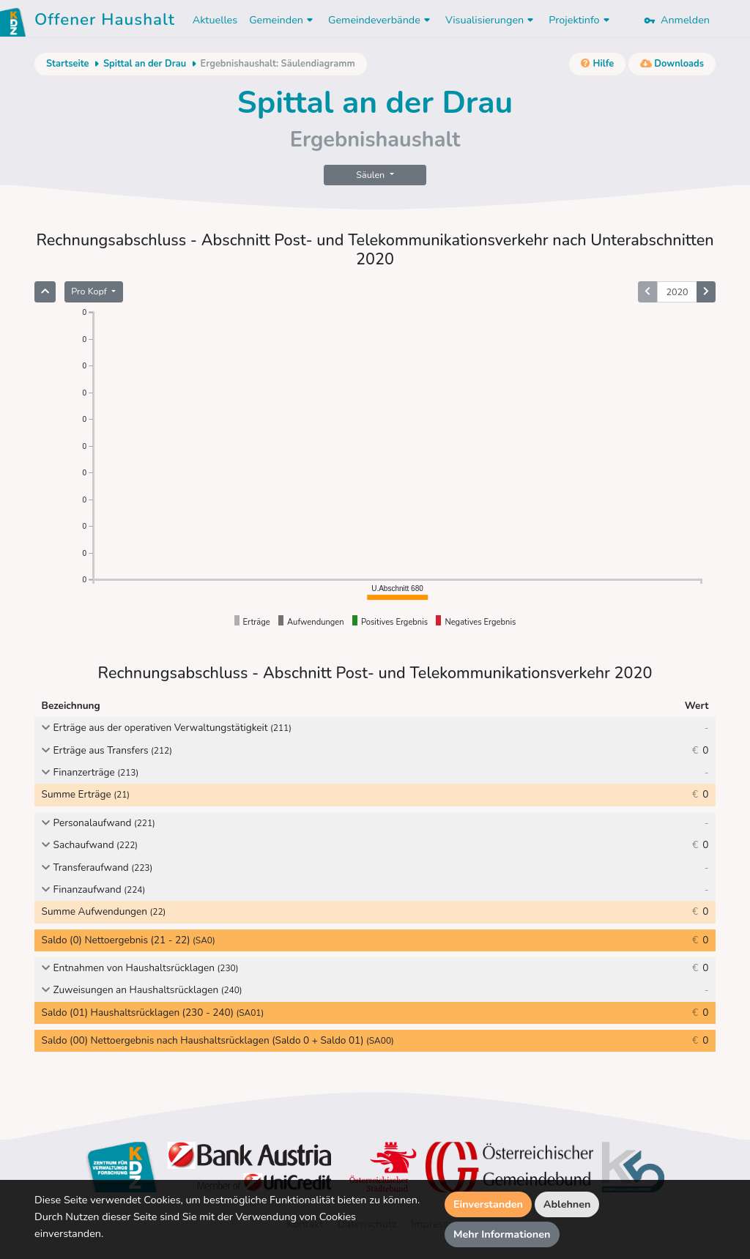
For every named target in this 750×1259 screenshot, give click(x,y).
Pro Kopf (90, 291)
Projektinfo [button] (580, 19)
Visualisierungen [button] (491, 19)
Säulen (371, 174)
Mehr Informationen (502, 1234)
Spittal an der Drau (144, 63)
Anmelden (677, 19)
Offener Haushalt (104, 22)
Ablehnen (567, 1204)
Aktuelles (215, 19)
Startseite (67, 63)
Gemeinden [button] (282, 19)
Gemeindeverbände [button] (381, 19)
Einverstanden (488, 1204)
